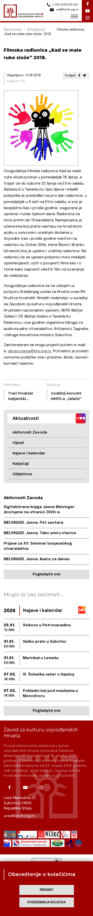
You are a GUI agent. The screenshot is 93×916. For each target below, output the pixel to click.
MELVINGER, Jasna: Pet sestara (33, 523)
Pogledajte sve (46, 574)
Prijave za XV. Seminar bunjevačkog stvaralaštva (38, 546)
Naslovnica (12, 29)
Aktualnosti (36, 29)
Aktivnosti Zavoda (29, 432)
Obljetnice (22, 474)
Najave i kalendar (28, 453)
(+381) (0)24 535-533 (61, 4)
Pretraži (61, 16)
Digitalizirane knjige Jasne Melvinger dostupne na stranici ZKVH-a (39, 509)
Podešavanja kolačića (46, 902)
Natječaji (20, 463)
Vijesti (18, 442)
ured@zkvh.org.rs (19, 816)
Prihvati (46, 890)
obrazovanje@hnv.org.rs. (30, 351)
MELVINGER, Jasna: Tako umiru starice (40, 533)
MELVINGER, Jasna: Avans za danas (37, 559)
